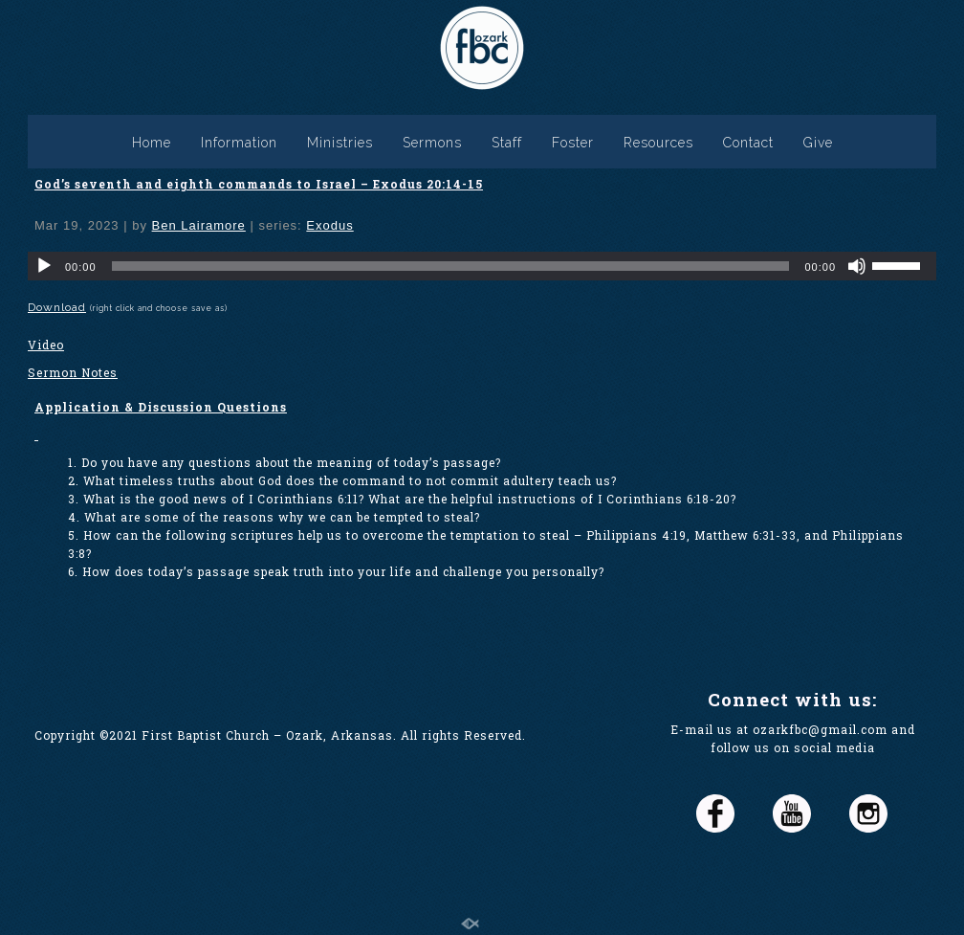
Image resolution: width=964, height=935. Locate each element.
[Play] (44, 266)
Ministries (340, 142)
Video (46, 344)
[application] (482, 266)
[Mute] (856, 266)
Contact (748, 142)
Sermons (432, 142)
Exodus (329, 225)
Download (57, 307)
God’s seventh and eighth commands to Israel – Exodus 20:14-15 (258, 183)
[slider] (451, 266)
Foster (573, 142)
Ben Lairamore (199, 225)
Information (239, 142)
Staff (507, 142)
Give (818, 142)
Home (151, 142)
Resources (658, 142)
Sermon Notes (73, 372)
